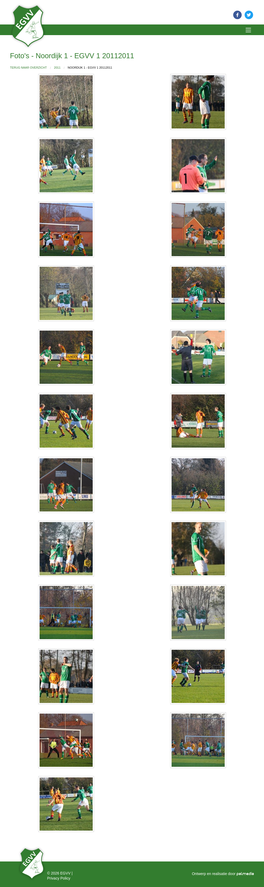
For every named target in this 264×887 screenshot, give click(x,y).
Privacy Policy (58, 878)
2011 (57, 67)
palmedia (245, 874)
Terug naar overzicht (28, 67)
